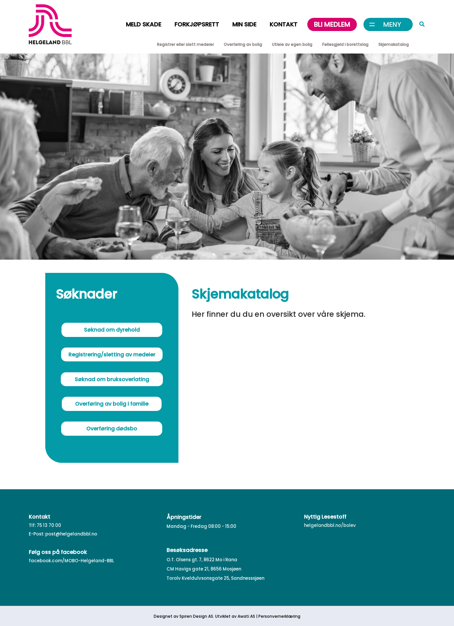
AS (252, 616)
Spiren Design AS (196, 616)
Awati (243, 616)
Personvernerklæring (279, 616)
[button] (422, 25)
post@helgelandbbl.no (71, 534)
